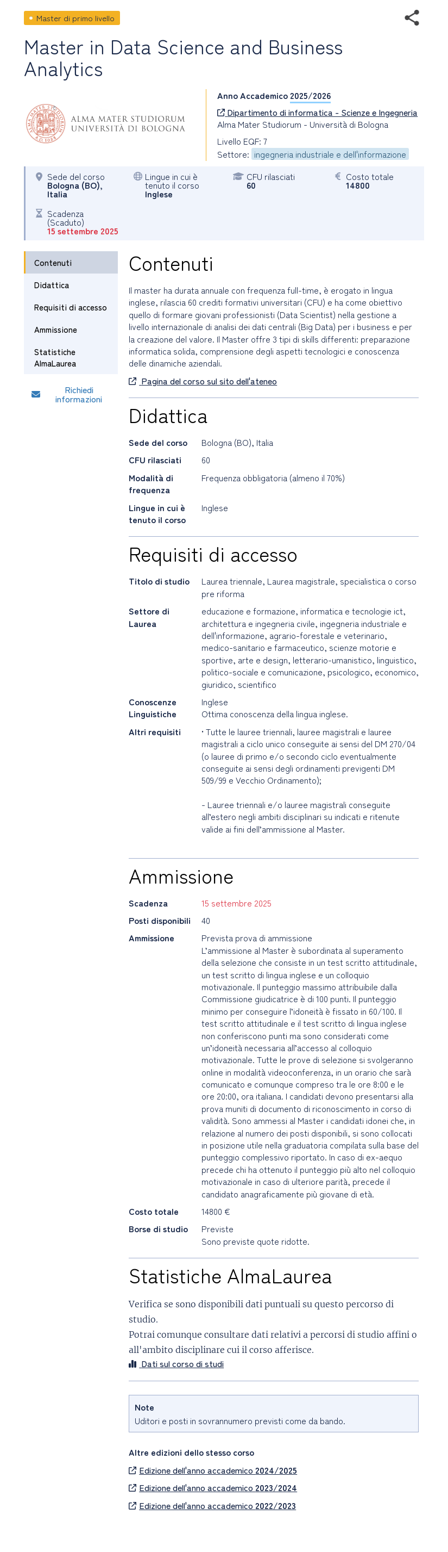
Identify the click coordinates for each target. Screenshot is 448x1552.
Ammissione (55, 329)
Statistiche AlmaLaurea (55, 357)
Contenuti (53, 262)
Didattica (51, 284)
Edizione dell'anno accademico (213, 1470)
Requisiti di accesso (70, 307)
